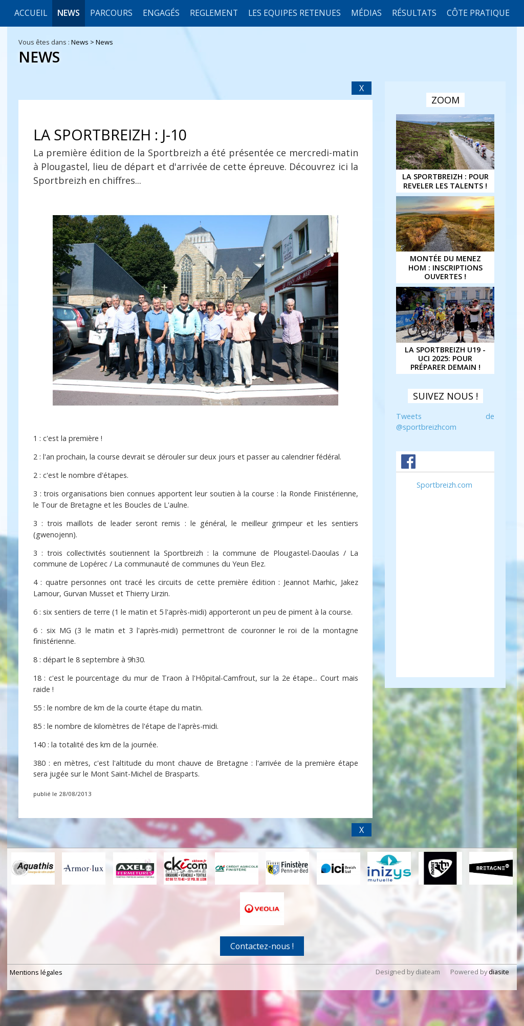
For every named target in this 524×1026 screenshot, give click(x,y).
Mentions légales (36, 972)
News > (83, 42)
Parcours (111, 12)
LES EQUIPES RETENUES (294, 12)
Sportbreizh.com (444, 485)
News (68, 12)
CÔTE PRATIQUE (478, 12)
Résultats (414, 12)
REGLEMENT (214, 12)
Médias (366, 12)
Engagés (161, 12)
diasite (499, 971)
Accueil (30, 12)
